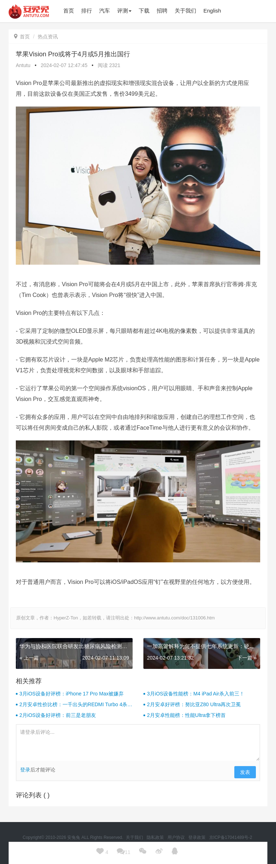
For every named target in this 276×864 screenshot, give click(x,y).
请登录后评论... (138, 743)
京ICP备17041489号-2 (230, 837)
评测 (124, 11)
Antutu (23, 65)
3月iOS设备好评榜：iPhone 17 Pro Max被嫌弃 (71, 694)
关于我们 (135, 837)
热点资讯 (48, 36)
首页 (22, 36)
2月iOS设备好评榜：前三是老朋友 (57, 715)
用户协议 (176, 837)
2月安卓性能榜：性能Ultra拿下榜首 (186, 715)
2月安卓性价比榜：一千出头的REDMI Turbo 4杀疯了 (75, 705)
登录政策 (197, 837)
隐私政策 (156, 837)
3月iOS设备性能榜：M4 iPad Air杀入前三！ (195, 694)
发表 (245, 772)
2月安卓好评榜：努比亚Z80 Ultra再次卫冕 (194, 704)
